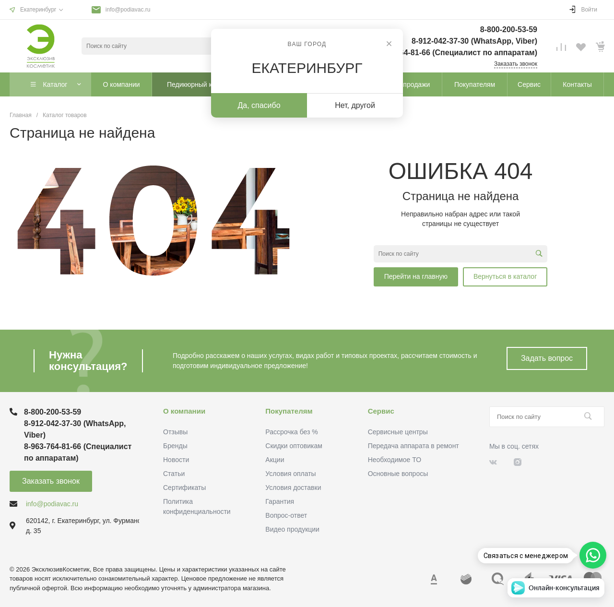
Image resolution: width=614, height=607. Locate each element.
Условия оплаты (290, 473)
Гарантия (279, 501)
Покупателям (288, 411)
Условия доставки (293, 487)
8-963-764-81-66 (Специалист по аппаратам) (455, 52)
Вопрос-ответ (286, 515)
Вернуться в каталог (505, 276)
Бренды (175, 446)
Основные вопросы (398, 473)
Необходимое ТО (394, 460)
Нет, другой (355, 105)
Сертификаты (184, 487)
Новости (176, 460)
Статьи (174, 473)
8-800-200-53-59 (508, 29)
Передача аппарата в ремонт (413, 446)
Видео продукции (292, 529)
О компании (184, 411)
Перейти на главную (416, 276)
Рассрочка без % (291, 432)
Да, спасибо (258, 105)
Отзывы (175, 432)
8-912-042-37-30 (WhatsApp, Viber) (474, 41)
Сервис (381, 411)
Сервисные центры (398, 432)
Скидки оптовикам (293, 446)
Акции (274, 460)
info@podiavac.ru (128, 9)
